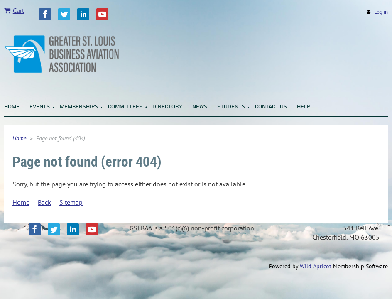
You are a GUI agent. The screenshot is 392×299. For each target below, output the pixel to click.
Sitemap (71, 202)
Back (44, 202)
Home (19, 138)
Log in (381, 11)
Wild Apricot (315, 266)
